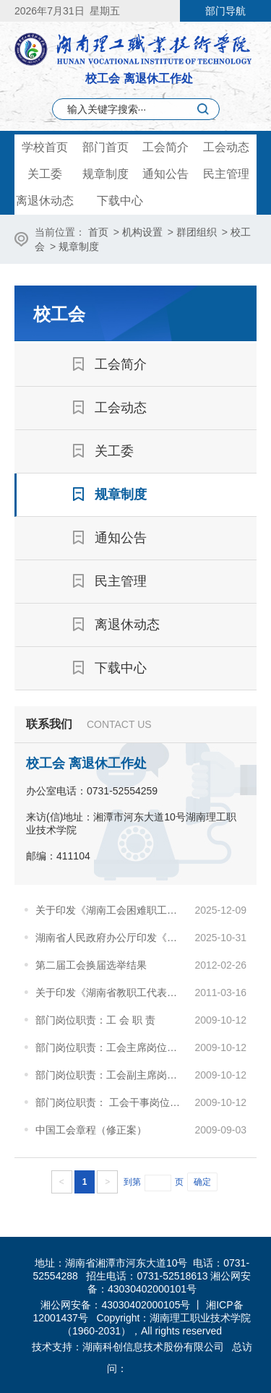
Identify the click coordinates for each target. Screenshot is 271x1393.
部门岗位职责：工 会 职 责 (95, 1020)
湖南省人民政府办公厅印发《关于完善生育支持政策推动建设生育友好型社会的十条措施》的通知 (110, 937)
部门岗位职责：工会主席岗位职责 (110, 1047)
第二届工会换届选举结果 (91, 965)
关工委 (44, 174)
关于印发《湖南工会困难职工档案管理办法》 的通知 (110, 910)
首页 (98, 232)
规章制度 (105, 174)
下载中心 (120, 200)
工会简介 (165, 147)
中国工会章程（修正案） (91, 1130)
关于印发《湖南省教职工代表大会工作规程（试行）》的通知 (110, 992)
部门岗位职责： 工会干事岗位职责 (110, 1102)
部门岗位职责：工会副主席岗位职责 (110, 1075)
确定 (202, 1182)
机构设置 (142, 232)
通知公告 (165, 174)
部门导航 (225, 11)
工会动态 (226, 147)
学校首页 (45, 147)
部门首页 (105, 147)
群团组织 (196, 232)
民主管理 (226, 174)
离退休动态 (45, 200)
